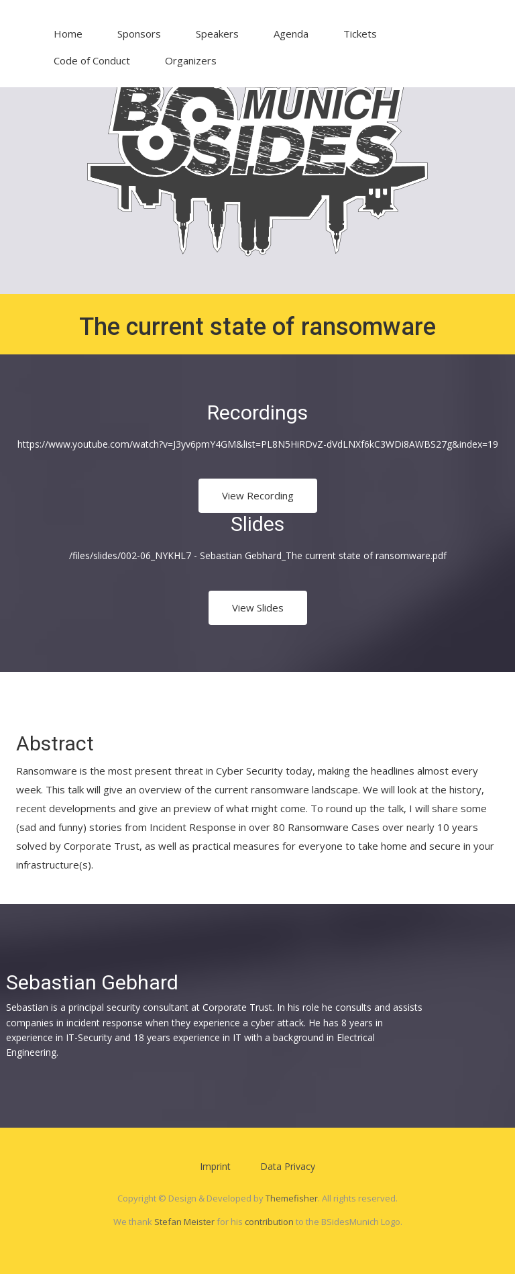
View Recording (258, 495)
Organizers (191, 60)
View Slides (258, 607)
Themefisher (292, 1198)
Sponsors (139, 33)
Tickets (360, 33)
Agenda (291, 33)
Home (68, 33)
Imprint (215, 1166)
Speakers (217, 33)
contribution (269, 1222)
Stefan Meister (184, 1222)
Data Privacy (287, 1166)
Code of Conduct (92, 60)
